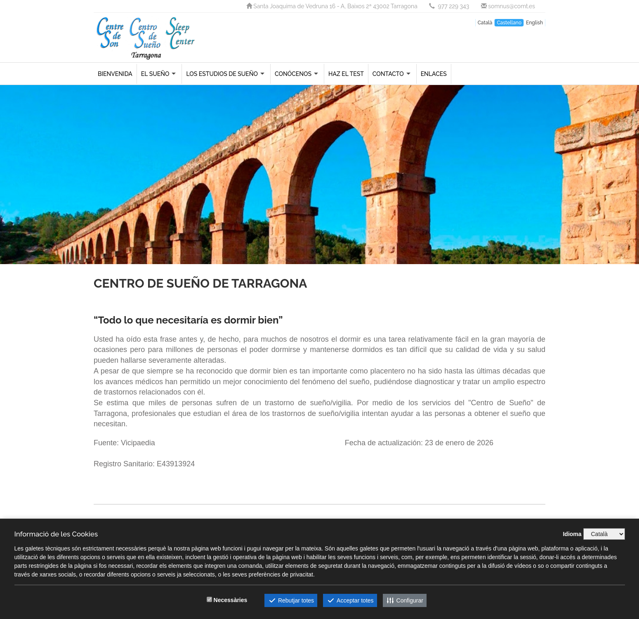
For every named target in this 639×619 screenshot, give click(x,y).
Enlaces (434, 74)
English (534, 23)
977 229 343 (449, 6)
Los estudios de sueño (222, 74)
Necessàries (231, 600)
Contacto (388, 74)
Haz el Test (346, 74)
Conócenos (293, 74)
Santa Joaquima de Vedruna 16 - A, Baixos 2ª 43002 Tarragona (332, 6)
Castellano (509, 23)
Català (485, 23)
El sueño (155, 74)
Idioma (572, 534)
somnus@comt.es (508, 6)
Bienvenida (115, 74)
